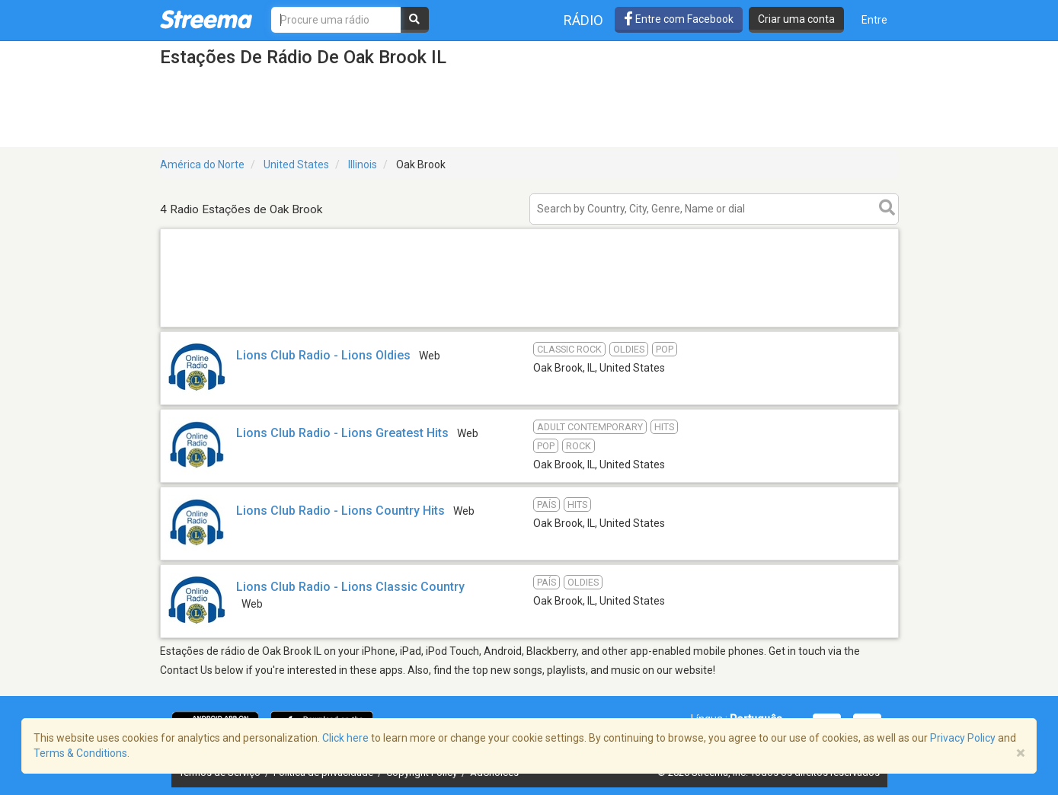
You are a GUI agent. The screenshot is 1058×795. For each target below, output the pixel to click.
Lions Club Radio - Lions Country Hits (340, 510)
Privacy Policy (963, 738)
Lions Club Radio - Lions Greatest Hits (342, 433)
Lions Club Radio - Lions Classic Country (350, 586)
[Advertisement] (529, 326)
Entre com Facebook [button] (679, 19)
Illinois (362, 164)
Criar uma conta (796, 19)
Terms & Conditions (80, 753)
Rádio (583, 20)
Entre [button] (874, 20)
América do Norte (202, 164)
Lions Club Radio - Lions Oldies (323, 355)
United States (296, 164)
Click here (345, 738)
